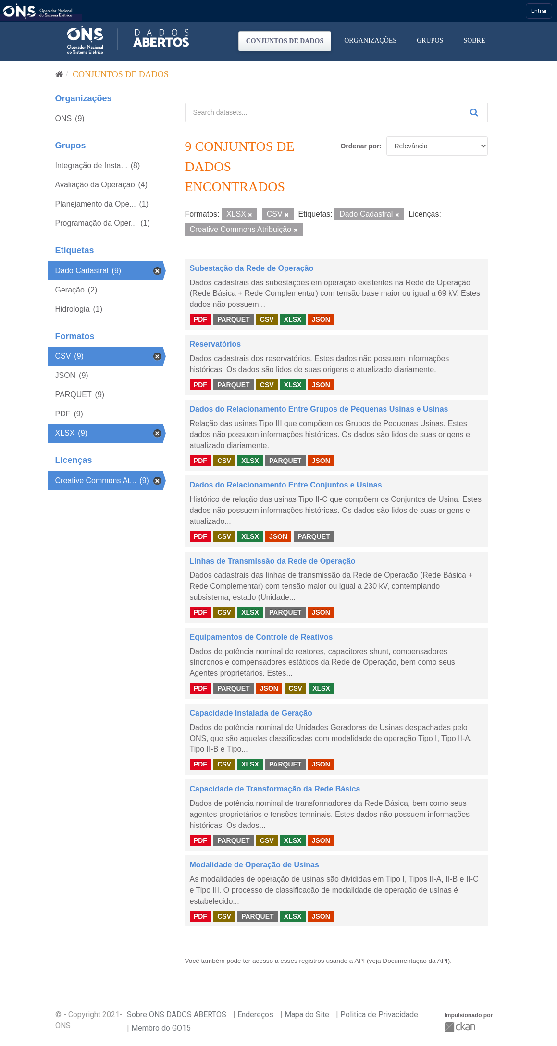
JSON (321, 319)
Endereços (255, 1014)
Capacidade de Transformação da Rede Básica (275, 789)
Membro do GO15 (161, 1028)
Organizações (370, 40)
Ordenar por (359, 146)
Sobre (474, 40)
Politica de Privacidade (379, 1014)
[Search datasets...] (323, 112)
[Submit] (475, 112)
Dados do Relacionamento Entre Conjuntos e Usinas (286, 485)
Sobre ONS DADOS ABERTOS (176, 1014)
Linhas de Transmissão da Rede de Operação (273, 561)
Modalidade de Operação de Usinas (254, 865)
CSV (267, 319)
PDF (200, 319)
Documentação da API (415, 960)
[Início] (59, 74)
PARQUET (233, 319)
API (359, 960)
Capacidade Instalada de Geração (251, 713)
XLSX (293, 319)
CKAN (461, 1027)
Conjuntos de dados (285, 41)
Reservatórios (215, 344)
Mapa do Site (307, 1014)
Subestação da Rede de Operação (252, 268)
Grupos (430, 40)
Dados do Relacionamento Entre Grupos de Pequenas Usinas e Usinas (319, 409)
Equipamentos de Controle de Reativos (261, 637)
